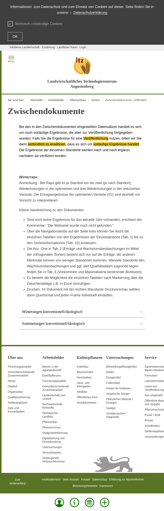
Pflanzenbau (49, 422)
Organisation (15, 391)
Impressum (106, 485)
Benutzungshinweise (85, 485)
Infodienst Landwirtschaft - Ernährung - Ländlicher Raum (44, 47)
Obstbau (82, 391)
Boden (110, 372)
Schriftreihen (152, 425)
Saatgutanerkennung (54, 432)
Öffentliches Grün (87, 397)
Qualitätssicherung (19, 397)
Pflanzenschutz (51, 427)
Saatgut (110, 408)
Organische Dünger (118, 393)
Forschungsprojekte (20, 366)
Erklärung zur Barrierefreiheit (126, 479)
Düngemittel (113, 377)
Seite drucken (71, 479)
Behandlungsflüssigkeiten (121, 366)
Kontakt (85, 479)
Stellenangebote (17, 402)
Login (82, 47)
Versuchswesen (51, 452)
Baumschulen (85, 372)
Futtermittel (113, 382)
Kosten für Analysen (118, 388)
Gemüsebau (84, 377)
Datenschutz (99, 479)
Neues (11, 380)
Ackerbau (82, 366)
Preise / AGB (152, 415)
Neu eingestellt (154, 395)
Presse (149, 420)
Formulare (151, 375)
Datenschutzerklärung (90, 13)
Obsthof (12, 386)
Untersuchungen (52, 447)
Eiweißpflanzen (51, 375)
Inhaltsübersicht (51, 479)
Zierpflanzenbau (86, 402)
